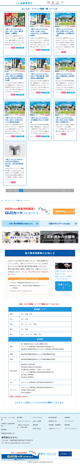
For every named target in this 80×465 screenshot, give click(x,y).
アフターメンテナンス (23, 421)
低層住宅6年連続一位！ (8, 433)
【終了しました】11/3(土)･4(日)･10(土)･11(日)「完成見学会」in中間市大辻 (64, 120)
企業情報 (67, 417)
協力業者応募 (53, 417)
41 (50, 190)
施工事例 (19, 417)
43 (59, 190)
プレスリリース (69, 421)
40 (46, 190)
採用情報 (67, 425)
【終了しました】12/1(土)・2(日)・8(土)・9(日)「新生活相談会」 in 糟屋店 (14, 31)
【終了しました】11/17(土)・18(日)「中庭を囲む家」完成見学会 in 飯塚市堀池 (39, 76)
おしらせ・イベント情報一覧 (13, 200)
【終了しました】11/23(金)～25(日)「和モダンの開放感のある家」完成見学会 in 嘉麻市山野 (14, 77)
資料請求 (35, 425)
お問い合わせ (37, 428)
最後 (63, 190)
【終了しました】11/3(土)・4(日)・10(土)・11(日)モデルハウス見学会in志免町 (14, 120)
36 (29, 190)
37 (33, 190)
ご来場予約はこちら (63, 211)
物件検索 (4, 429)
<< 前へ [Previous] (9, 190)
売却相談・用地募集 (55, 425)
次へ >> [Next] (70, 190)
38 (38, 190)
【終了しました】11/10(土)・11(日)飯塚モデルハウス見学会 (39, 120)
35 (25, 190)
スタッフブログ (37, 417)
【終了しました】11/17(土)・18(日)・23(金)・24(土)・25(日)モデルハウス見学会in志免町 (39, 32)
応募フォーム (63, 286)
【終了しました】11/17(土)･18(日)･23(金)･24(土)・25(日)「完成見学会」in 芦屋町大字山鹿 (65, 32)
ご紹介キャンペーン (55, 428)
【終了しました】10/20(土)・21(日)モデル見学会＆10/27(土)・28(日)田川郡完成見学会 (14, 163)
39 (42, 190)
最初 (16, 190)
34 (21, 190)
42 (54, 190)
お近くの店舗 (37, 421)
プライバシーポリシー (71, 428)
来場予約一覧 (53, 421)
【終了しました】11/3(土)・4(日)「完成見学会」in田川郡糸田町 (65, 76)
